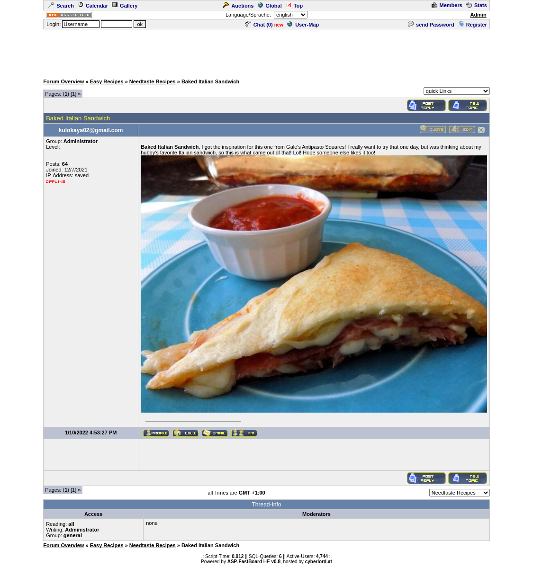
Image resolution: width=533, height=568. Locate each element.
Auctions (238, 6)
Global (270, 6)
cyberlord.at (318, 561)
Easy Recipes (107, 81)
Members (447, 5)
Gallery (124, 6)
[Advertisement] (266, 51)
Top (294, 6)
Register (472, 24)
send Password (431, 24)
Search (61, 6)
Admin (478, 15)
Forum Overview (63, 81)
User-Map (303, 24)
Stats (476, 5)
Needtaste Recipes (152, 81)
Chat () (259, 24)
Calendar (93, 6)
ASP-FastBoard (244, 561)
